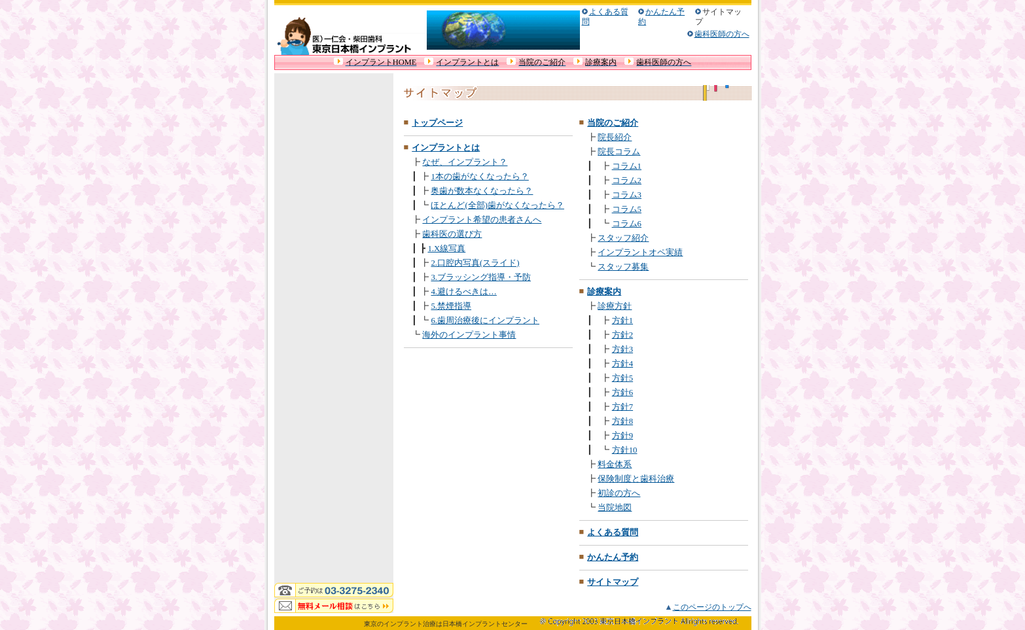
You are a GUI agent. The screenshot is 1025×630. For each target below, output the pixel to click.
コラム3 (626, 195)
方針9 (622, 435)
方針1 (622, 320)
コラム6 (626, 223)
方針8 (622, 421)
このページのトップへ (712, 607)
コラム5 (626, 209)
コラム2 (626, 180)
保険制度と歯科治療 (636, 478)
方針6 (622, 392)
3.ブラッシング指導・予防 (481, 277)
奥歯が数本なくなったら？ (482, 191)
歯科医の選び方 (452, 234)
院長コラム (619, 151)
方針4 (622, 363)
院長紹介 (615, 137)
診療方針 (615, 306)
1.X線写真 (446, 248)
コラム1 (626, 166)
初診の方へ (619, 493)
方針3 (622, 349)
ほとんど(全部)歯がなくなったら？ (497, 205)
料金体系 (615, 464)
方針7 (622, 406)
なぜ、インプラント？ (464, 162)
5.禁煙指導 (451, 306)
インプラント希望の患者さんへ (481, 219)
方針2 (622, 335)
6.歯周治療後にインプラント (485, 320)
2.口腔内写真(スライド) (475, 263)
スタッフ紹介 (623, 238)
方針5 (622, 378)
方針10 (625, 450)
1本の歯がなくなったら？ (479, 176)
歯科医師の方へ (721, 34)
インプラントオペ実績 (640, 252)
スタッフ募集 (623, 266)
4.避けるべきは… (463, 291)
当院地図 (615, 507)
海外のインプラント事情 (469, 335)
